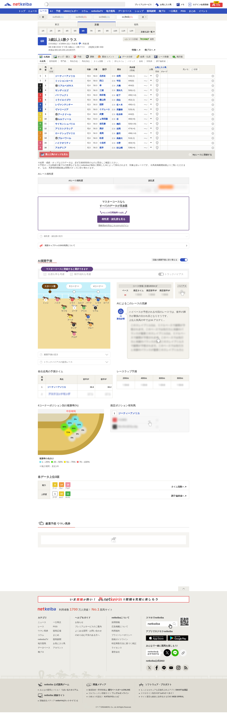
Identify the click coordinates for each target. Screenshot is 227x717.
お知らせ (79, 622)
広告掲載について (120, 626)
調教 (90, 57)
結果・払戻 (143, 57)
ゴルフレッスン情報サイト (108, 693)
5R (75, 31)
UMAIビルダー (71, 11)
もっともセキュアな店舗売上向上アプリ (164, 690)
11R (123, 31)
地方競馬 (110, 11)
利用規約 (116, 631)
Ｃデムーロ (104, 109)
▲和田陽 (103, 119)
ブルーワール (64, 138)
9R (107, 31)
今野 (118, 143)
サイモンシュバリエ (65, 124)
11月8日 (104, 17)
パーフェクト (61, 95)
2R (51, 31)
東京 (57, 24)
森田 (118, 133)
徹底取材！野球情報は (109, 690)
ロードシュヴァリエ (65, 133)
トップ (22, 11)
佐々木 (119, 104)
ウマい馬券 (43, 631)
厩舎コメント (106, 57)
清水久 (119, 90)
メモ (109, 61)
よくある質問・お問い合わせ (88, 631)
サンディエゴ (61, 90)
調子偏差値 (161, 61)
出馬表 (44, 57)
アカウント (58, 647)
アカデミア (60, 147)
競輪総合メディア (59, 700)
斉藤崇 (119, 109)
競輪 (216, 4)
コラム (84, 11)
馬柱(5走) (74, 61)
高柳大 (119, 138)
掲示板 (177, 57)
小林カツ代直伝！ (103, 697)
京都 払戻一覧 (147, 32)
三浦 (101, 90)
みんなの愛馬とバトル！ (59, 690)
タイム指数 (98, 61)
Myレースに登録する (202, 154)
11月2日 (81, 17)
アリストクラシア (64, 128)
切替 (196, 69)
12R (131, 31)
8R (99, 31)
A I (51, 11)
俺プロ (162, 11)
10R (115, 31)
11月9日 (127, 17)
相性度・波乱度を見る (113, 219)
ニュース (32, 11)
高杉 (101, 128)
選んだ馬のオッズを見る (54, 154)
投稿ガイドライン (120, 639)
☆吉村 (102, 143)
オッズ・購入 (61, 57)
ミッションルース (64, 81)
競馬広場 (57, 631)
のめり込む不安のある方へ (87, 635)
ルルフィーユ (64, 119)
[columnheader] (42, 379)
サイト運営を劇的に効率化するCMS (162, 697)
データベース (124, 11)
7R (91, 31)
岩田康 (102, 124)
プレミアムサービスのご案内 (88, 626)
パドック (131, 61)
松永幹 (119, 114)
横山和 (102, 100)
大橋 (118, 85)
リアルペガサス (65, 85)
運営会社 (116, 652)
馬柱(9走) (86, 61)
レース (43, 11)
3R (59, 31)
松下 (118, 95)
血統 (141, 61)
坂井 (101, 147)
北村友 (102, 76)
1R (43, 31)
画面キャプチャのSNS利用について (57, 245)
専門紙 (63, 61)
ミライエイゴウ (63, 100)
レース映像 (161, 57)
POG (183, 11)
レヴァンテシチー (64, 104)
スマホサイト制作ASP (157, 693)
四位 (118, 100)
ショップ (139, 11)
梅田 (118, 124)
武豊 (101, 114)
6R (83, 31)
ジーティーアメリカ (65, 76)
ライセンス (117, 647)
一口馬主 (173, 11)
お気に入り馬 (160, 67)
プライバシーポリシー (122, 635)
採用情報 (116, 622)
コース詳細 (131, 39)
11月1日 (58, 17)
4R (67, 31)
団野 (101, 104)
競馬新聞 (151, 11)
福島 (136, 24)
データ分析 (125, 57)
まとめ (192, 11)
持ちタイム (119, 61)
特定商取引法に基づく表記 (124, 643)
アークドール (64, 114)
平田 (118, 81)
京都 (96, 24)
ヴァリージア (61, 109)
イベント (203, 11)
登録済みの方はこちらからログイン (113, 225)
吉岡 (118, 76)
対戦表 (149, 61)
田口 (101, 81)
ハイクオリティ (63, 143)
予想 (58, 11)
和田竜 (102, 95)
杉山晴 (119, 148)
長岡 (101, 133)
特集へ (135, 50)
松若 (101, 138)
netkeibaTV (97, 11)
